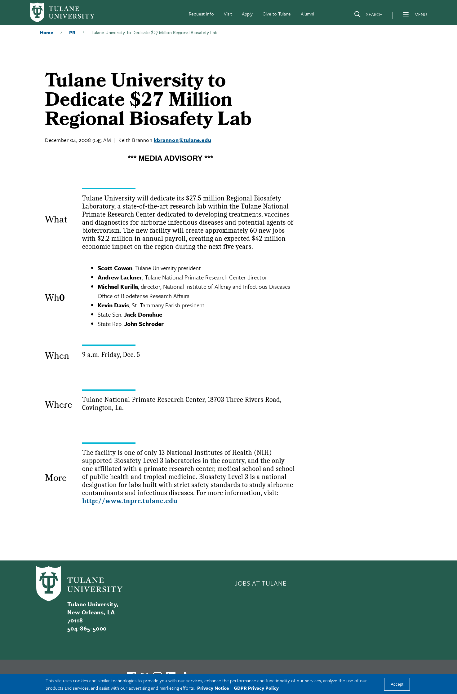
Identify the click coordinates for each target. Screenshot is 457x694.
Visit (228, 13)
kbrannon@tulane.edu (182, 140)
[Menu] (406, 14)
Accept (397, 684)
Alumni (307, 13)
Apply (247, 13)
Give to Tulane (277, 13)
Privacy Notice (213, 687)
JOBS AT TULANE (260, 583)
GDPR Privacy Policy (256, 687)
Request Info (201, 13)
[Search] (368, 15)
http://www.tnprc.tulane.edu (130, 501)
